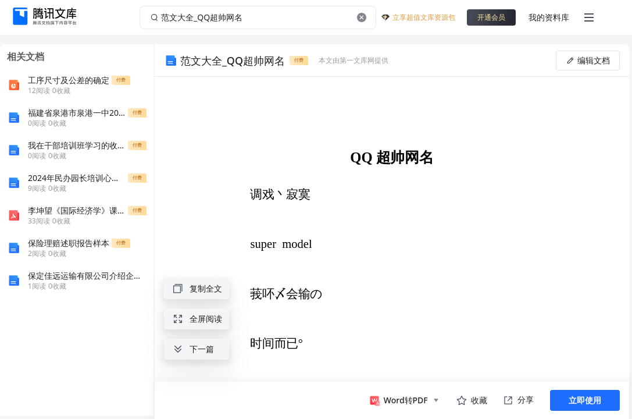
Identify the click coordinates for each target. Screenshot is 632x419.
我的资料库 (549, 17)
